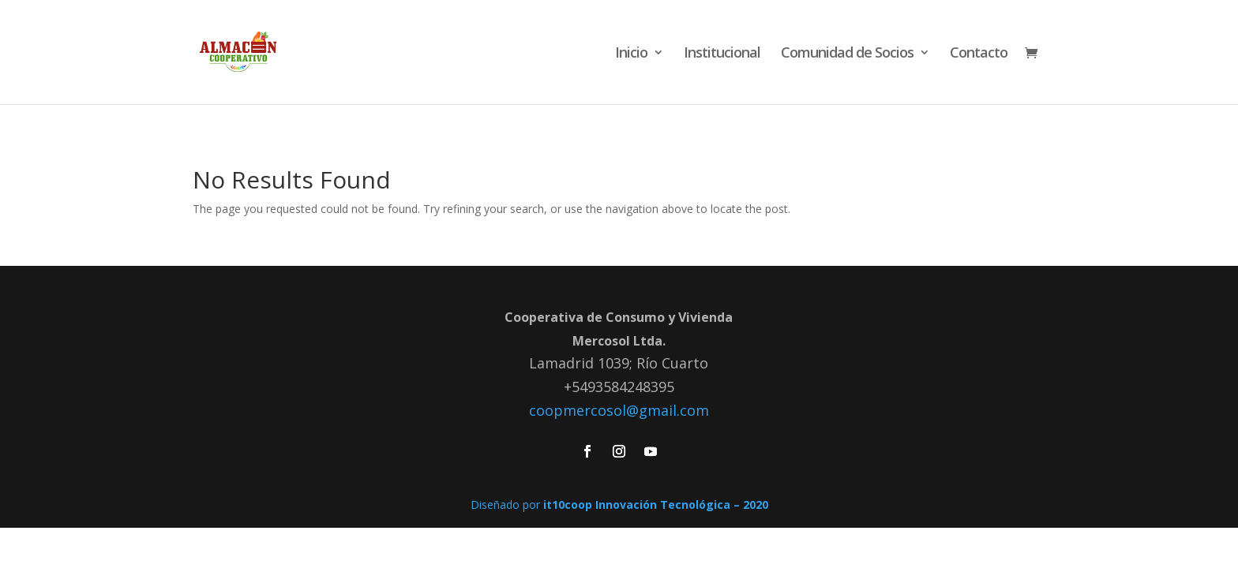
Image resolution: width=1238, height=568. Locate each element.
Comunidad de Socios (847, 54)
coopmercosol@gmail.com (619, 410)
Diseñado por (619, 504)
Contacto (978, 54)
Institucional (722, 54)
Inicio (631, 54)
